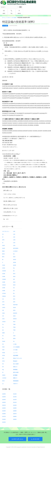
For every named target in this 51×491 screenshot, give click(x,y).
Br (2, 259)
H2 (3, 344)
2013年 (15, 396)
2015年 (4, 422)
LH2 (14, 231)
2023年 (4, 399)
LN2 (14, 237)
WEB (4, 12)
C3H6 (3, 276)
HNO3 (3, 375)
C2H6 (3, 273)
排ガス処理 (15, 364)
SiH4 (14, 316)
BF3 (3, 256)
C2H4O (4, 271)
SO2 (14, 321)
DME (3, 333)
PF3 (14, 296)
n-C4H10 (15, 251)
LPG (14, 245)
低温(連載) (15, 355)
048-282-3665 (35, 439)
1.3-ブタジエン (5, 231)
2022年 (4, 402)
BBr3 (3, 251)
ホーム (3, 17)
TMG (14, 327)
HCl (3, 358)
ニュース (15, 352)
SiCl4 (14, 307)
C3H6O (4, 279)
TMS (14, 330)
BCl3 (3, 254)
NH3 (14, 276)
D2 (3, 330)
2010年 (15, 405)
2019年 (4, 411)
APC (3, 239)
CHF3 (3, 307)
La (2, 383)
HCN (3, 361)
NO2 (14, 282)
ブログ (8, 17)
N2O (14, 256)
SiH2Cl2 (15, 313)
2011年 (15, 402)
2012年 (15, 399)
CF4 (3, 302)
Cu (3, 327)
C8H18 (4, 296)
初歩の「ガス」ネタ (17, 358)
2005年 (15, 419)
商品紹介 (15, 361)
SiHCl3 (14, 318)
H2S (3, 349)
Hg (3, 369)
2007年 (15, 413)
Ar (2, 242)
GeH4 (3, 341)
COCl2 (3, 321)
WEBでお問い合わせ (17, 439)
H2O (3, 347)
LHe (14, 234)
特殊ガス (15, 366)
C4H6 (3, 287)
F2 (2, 335)
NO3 (14, 285)
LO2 (14, 242)
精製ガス (15, 378)
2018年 (4, 413)
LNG (14, 239)
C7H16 (4, 293)
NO (14, 279)
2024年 (4, 396)
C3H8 (3, 282)
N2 (14, 254)
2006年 (15, 416)
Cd (3, 299)
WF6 (14, 338)
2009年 (15, 408)
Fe (2, 338)
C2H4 (3, 268)
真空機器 (15, 375)
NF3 (14, 273)
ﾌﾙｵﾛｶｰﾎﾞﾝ (15, 383)
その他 (14, 344)
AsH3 (3, 248)
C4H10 (4, 285)
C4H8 (3, 290)
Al (2, 237)
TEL (12, 12)
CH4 (3, 304)
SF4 (14, 299)
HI (2, 372)
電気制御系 (15, 381)
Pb (13, 293)
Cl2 (3, 310)
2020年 (4, 408)
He (3, 364)
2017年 (4, 416)
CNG (3, 313)
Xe (13, 341)
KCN (3, 381)
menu (19, 12)
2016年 (4, 419)
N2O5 (14, 265)
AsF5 (3, 245)
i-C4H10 (4, 378)
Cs (3, 324)
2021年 (4, 405)
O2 (14, 287)
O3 (14, 290)
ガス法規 (14, 17)
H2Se (3, 352)
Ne (14, 271)
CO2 (3, 318)
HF (3, 366)
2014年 (15, 394)
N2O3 (14, 259)
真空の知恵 (15, 372)
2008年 (15, 411)
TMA (14, 324)
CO (3, 316)
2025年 (4, 394)
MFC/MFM (15, 248)
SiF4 (14, 310)
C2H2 (3, 265)
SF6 (14, 302)
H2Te (3, 355)
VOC (14, 335)
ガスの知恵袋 (16, 347)
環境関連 (15, 369)
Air (3, 234)
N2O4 (14, 262)
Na (14, 268)
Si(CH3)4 (15, 304)
